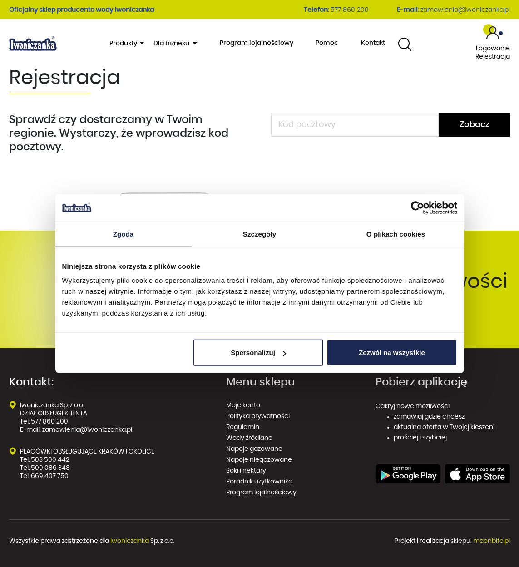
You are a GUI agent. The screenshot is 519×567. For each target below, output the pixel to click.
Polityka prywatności (258, 416)
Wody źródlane (249, 438)
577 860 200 (350, 10)
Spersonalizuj (258, 352)
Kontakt (373, 43)
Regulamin (242, 427)
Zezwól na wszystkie (392, 352)
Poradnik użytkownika (259, 481)
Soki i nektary (246, 471)
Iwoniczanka (129, 541)
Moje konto (243, 405)
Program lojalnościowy (256, 43)
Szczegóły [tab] (259, 233)
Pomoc (327, 43)
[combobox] (405, 44)
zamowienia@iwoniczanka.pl (465, 10)
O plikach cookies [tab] (395, 233)
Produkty (126, 43)
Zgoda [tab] (123, 233)
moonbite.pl (491, 541)
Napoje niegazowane (259, 460)
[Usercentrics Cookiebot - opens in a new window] (417, 207)
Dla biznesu (172, 43)
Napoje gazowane (254, 449)
